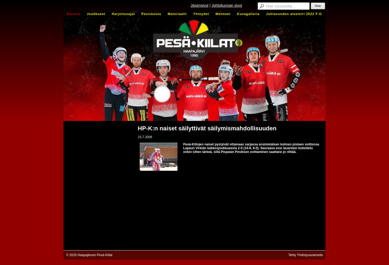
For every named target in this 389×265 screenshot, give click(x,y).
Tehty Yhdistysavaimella (305, 255)
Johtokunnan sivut (227, 5)
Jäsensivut (199, 5)
